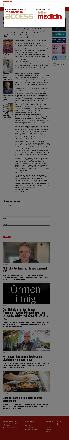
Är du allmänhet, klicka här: (50, 14)
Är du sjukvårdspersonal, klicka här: (19, 14)
